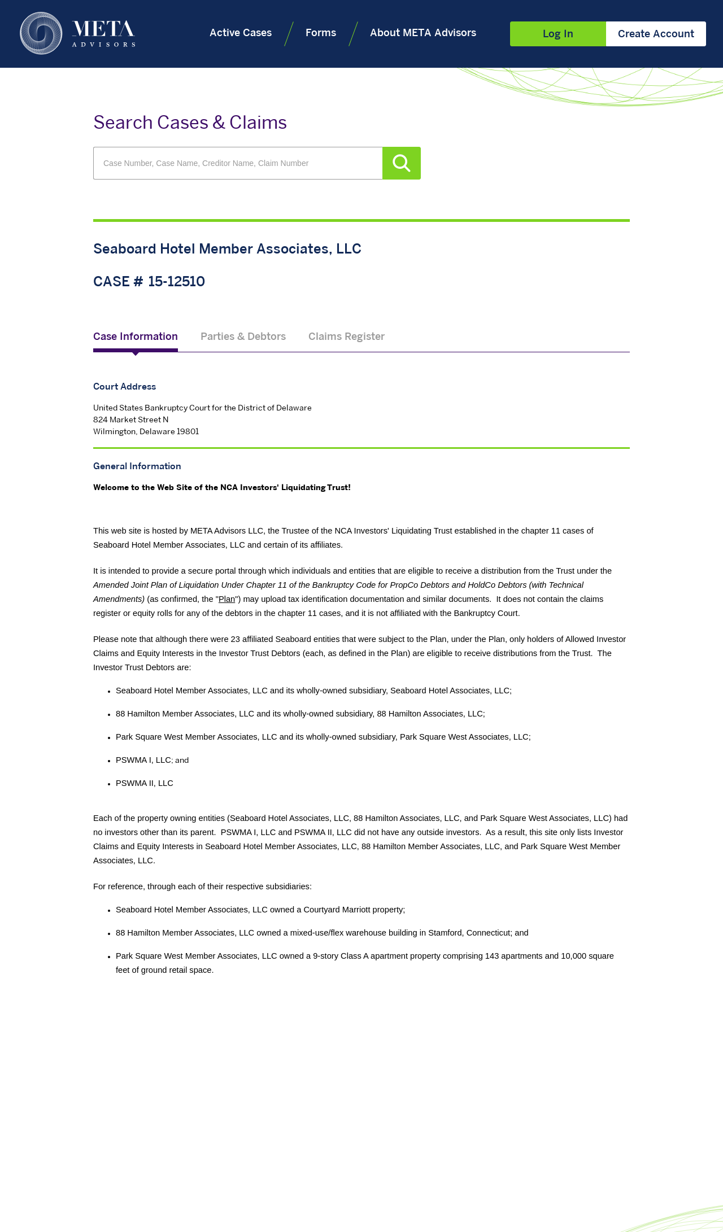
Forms (321, 33)
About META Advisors (423, 33)
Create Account (656, 34)
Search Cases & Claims (190, 124)
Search (401, 163)
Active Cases (241, 33)
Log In (558, 34)
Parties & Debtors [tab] (243, 337)
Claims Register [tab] (346, 337)
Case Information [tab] (135, 337)
